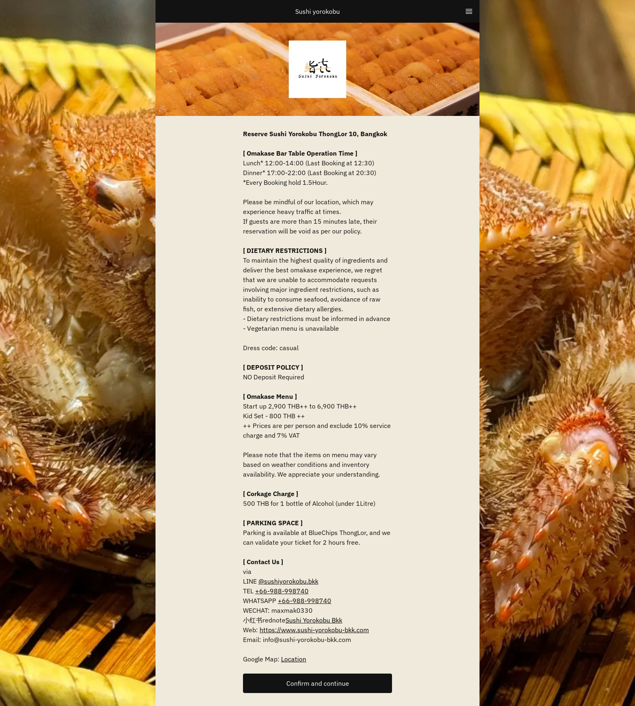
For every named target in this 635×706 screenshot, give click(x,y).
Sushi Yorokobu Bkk (314, 620)
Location (293, 659)
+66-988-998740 (282, 591)
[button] (317, 683)
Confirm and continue (317, 683)
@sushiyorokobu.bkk (288, 581)
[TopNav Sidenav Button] (468, 11)
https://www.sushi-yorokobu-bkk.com (314, 630)
